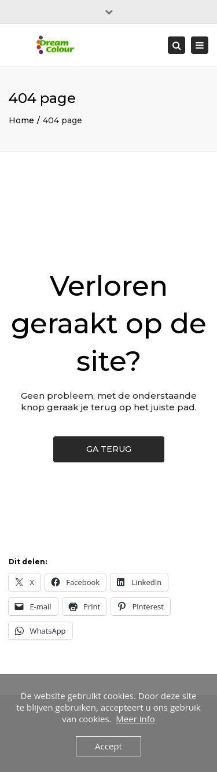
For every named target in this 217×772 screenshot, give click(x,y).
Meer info (135, 719)
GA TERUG (108, 449)
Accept (108, 746)
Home (21, 120)
